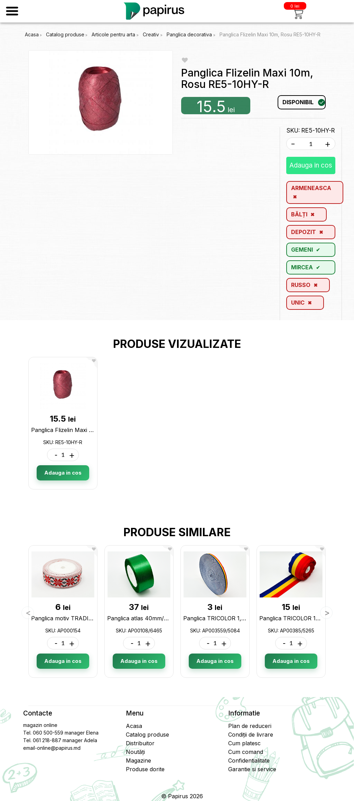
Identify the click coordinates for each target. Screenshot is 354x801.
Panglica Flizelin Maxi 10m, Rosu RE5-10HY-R (270, 34)
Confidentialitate (249, 760)
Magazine (138, 760)
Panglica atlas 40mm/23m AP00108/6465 (162, 618)
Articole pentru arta (114, 34)
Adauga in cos (310, 165)
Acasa (32, 34)
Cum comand (245, 751)
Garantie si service (252, 769)
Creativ (151, 34)
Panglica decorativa (190, 34)
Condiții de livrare (250, 734)
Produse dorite (145, 769)
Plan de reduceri (249, 725)
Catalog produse (65, 34)
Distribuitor (140, 743)
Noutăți (135, 751)
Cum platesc (244, 743)
